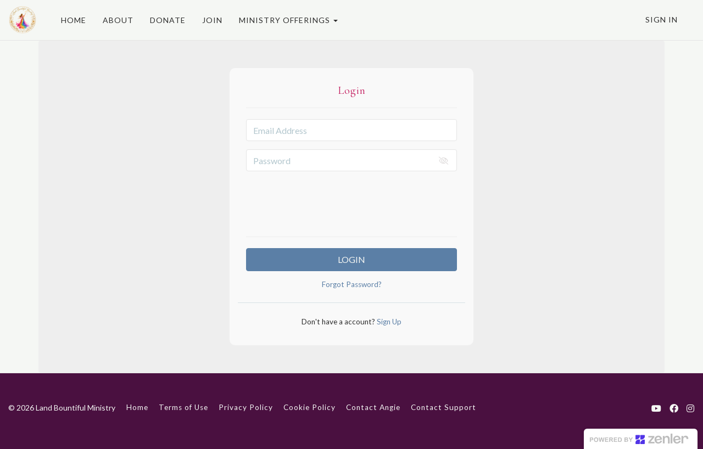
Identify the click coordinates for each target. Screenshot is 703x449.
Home (137, 407)
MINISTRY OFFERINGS (288, 20)
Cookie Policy (309, 407)
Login (351, 259)
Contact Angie (373, 407)
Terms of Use (183, 407)
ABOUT (118, 20)
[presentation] (351, 200)
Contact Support (443, 407)
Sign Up (388, 321)
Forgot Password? (352, 284)
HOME (73, 20)
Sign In (661, 19)
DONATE (168, 20)
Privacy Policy (246, 407)
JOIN (212, 20)
